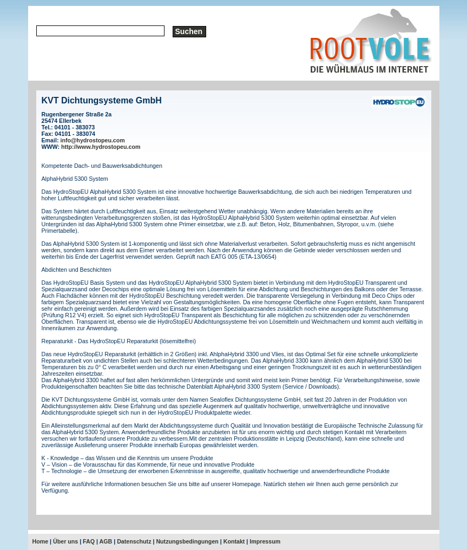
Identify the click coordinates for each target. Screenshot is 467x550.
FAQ (89, 541)
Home (40, 541)
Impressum (264, 541)
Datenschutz (134, 541)
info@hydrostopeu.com (92, 140)
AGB (106, 541)
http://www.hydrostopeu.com (100, 146)
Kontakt (234, 541)
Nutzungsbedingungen (187, 541)
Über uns (65, 541)
